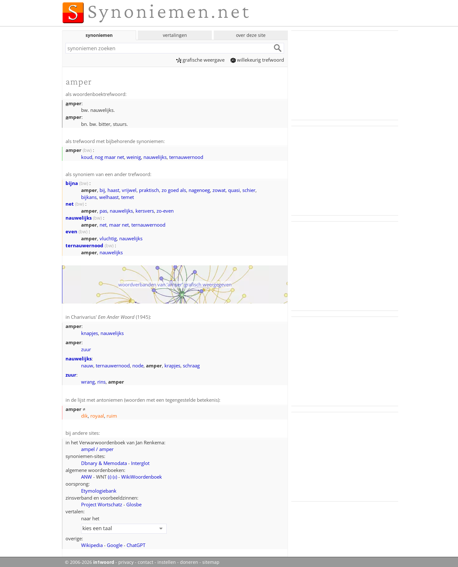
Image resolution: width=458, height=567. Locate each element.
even (71, 230)
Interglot (140, 461)
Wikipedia (92, 543)
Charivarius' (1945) (110, 316)
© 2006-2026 (89, 560)
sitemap (210, 560)
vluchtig (108, 237)
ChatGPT (136, 543)
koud (86, 156)
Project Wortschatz (101, 502)
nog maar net (109, 156)
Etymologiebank (98, 489)
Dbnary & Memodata (104, 461)
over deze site (251, 35)
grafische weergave (200, 60)
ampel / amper (97, 447)
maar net (119, 224)
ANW (86, 475)
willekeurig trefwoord (257, 60)
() (109, 475)
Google (114, 543)
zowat (219, 189)
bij (102, 189)
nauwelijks (155, 156)
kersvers (144, 210)
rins (101, 380)
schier (248, 189)
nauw (87, 364)
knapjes (89, 332)
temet (127, 196)
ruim (112, 414)
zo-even (165, 210)
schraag (191, 364)
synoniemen (99, 35)
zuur (86, 348)
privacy (126, 560)
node (137, 364)
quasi (234, 189)
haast (113, 189)
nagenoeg (199, 189)
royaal (97, 414)
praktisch (149, 189)
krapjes (172, 364)
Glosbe (134, 502)
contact (145, 560)
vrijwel (129, 189)
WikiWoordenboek (141, 475)
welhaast (109, 196)
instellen (166, 560)
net (70, 203)
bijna (72, 182)
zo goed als (174, 189)
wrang (88, 380)
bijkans (89, 196)
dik (84, 414)
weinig (134, 156)
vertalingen (175, 35)
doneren (189, 560)
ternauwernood (186, 156)
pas (103, 210)
